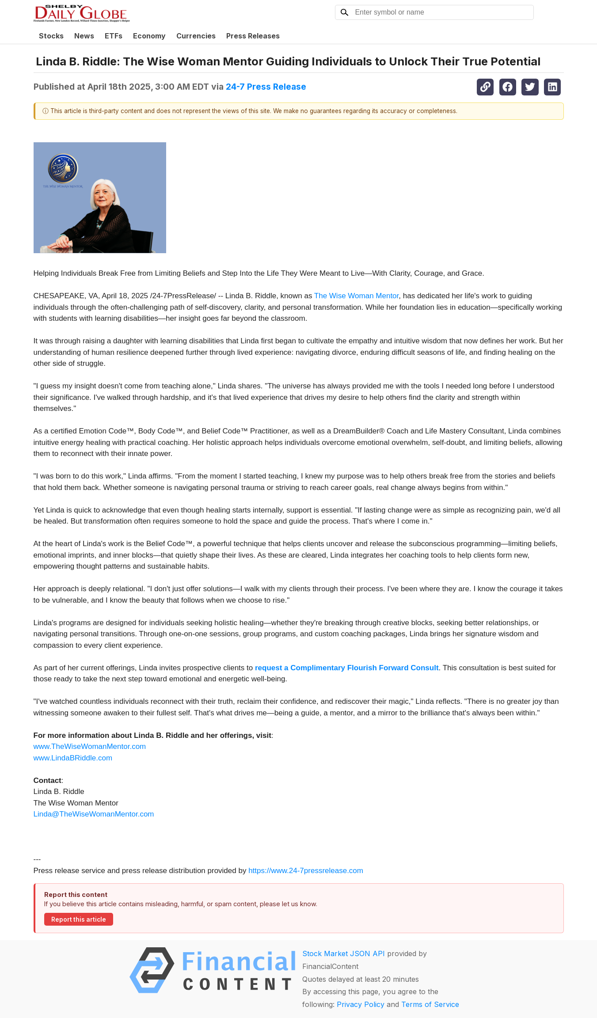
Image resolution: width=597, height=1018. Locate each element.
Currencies (196, 35)
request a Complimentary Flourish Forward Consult (347, 668)
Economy (149, 35)
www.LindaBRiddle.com (73, 758)
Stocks (51, 35)
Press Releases (253, 35)
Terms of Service (430, 1004)
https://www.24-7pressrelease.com (305, 870)
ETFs (113, 35)
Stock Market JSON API (343, 953)
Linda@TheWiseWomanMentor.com (94, 814)
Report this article (78, 919)
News (84, 35)
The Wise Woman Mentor (356, 296)
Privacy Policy (360, 1004)
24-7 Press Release (266, 86)
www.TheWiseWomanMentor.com (90, 746)
